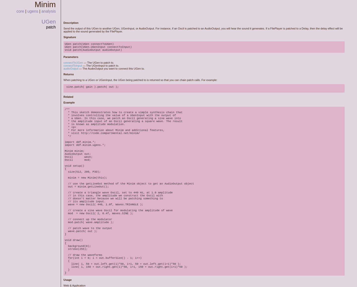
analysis (48, 11)
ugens (33, 11)
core (20, 11)
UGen (49, 22)
